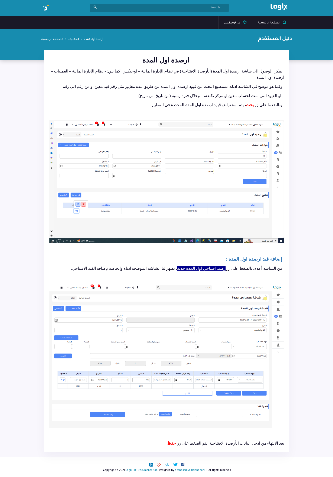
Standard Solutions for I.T (191, 470)
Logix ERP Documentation (142, 470)
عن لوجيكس (235, 22)
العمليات (74, 39)
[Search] (159, 8)
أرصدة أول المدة (93, 39)
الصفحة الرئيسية (272, 22)
